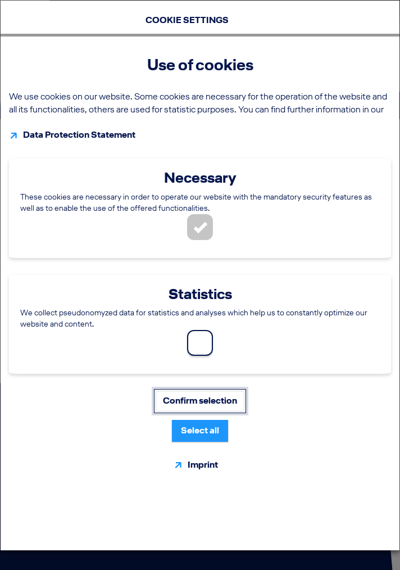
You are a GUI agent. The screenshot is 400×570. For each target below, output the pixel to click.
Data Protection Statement (79, 135)
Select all (200, 430)
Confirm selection (200, 400)
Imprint (203, 465)
